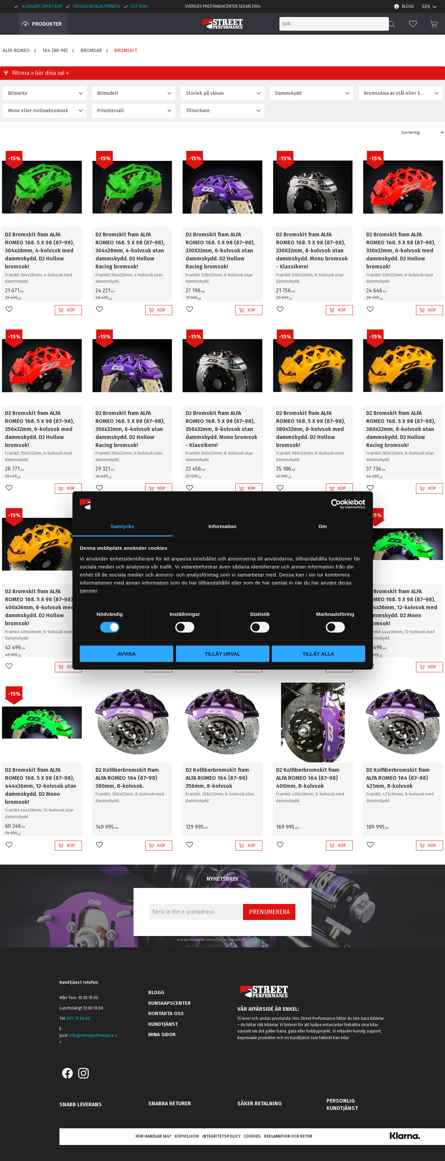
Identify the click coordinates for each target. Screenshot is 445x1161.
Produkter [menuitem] (47, 24)
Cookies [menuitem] (252, 1136)
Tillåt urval (222, 654)
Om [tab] (322, 526)
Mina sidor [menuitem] (162, 1034)
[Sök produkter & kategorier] (334, 24)
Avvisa (127, 654)
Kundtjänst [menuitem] (163, 1024)
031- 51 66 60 (78, 1018)
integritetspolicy (257, 939)
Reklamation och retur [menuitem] (288, 1136)
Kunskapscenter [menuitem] (169, 1003)
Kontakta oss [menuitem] (166, 1013)
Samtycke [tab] (122, 526)
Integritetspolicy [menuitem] (221, 1136)
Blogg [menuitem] (408, 6)
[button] (413, 24)
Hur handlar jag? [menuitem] (153, 1136)
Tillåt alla (318, 654)
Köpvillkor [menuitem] (187, 1136)
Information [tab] (223, 526)
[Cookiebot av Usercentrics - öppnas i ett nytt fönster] (336, 504)
